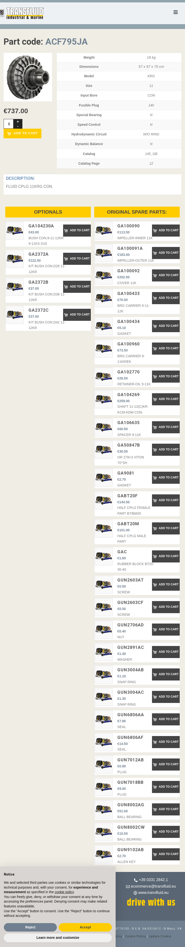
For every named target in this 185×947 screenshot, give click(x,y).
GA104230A (41, 225)
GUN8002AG (130, 804)
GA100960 (128, 343)
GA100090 (128, 225)
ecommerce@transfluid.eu (153, 886)
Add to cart (22, 133)
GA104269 (128, 394)
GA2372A (38, 254)
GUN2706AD (130, 624)
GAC (122, 551)
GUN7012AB (130, 759)
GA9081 (125, 473)
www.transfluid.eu (153, 893)
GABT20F (127, 495)
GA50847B (128, 445)
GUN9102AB (130, 849)
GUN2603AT (130, 579)
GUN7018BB (130, 782)
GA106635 (128, 422)
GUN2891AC (130, 647)
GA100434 (128, 321)
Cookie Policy (135, 936)
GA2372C (38, 310)
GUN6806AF (130, 737)
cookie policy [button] (64, 892)
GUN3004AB (130, 669)
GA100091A (130, 248)
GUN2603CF (130, 602)
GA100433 (128, 293)
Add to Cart (77, 230)
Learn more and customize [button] (57, 938)
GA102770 (128, 371)
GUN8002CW (131, 827)
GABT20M (128, 523)
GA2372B (38, 282)
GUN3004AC (130, 692)
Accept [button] (85, 927)
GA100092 (128, 270)
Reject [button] (30, 927)
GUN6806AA (130, 714)
